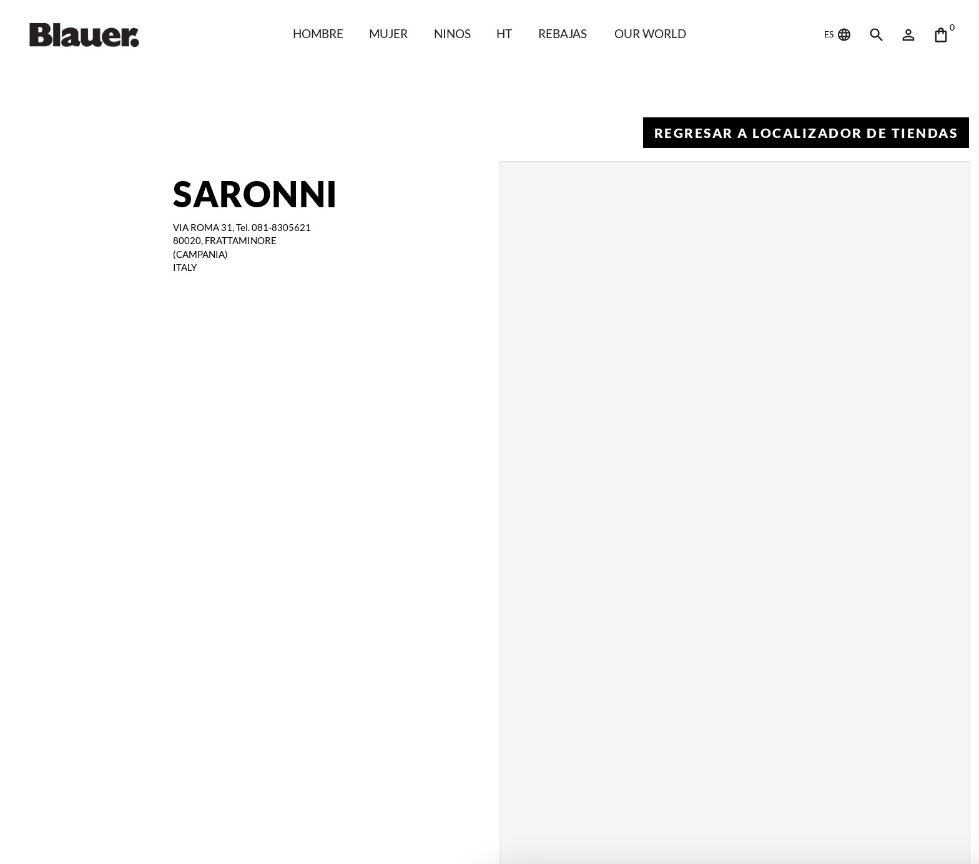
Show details (175, 828)
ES (838, 35)
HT (504, 33)
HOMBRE (316, 33)
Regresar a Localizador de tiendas (806, 132)
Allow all (875, 802)
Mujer (387, 33)
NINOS (451, 33)
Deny (875, 835)
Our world (652, 33)
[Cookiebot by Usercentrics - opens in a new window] (80, 843)
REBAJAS (563, 33)
